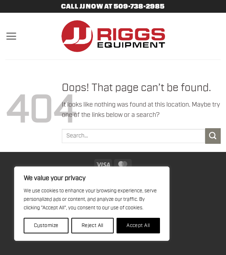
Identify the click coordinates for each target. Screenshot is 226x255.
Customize (46, 225)
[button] (11, 36)
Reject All (92, 225)
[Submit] (213, 135)
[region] (92, 203)
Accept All (138, 225)
